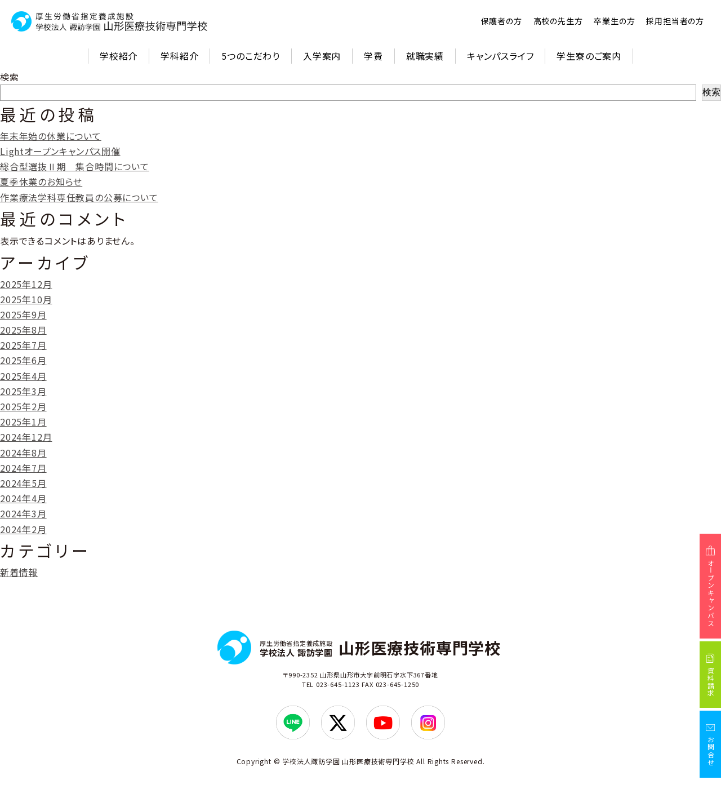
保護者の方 (501, 20)
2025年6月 (23, 360)
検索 (9, 76)
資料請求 (710, 682)
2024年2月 (23, 529)
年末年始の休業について (50, 136)
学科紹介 (179, 56)
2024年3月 (23, 513)
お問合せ (710, 751)
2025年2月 (23, 406)
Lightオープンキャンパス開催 (60, 151)
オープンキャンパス (710, 593)
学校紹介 (118, 56)
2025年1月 (23, 421)
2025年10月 (26, 299)
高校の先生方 (558, 20)
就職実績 (425, 56)
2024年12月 (26, 437)
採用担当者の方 (675, 20)
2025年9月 (23, 314)
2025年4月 (23, 376)
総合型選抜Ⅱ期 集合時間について (74, 166)
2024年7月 (23, 468)
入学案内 (322, 56)
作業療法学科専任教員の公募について (79, 197)
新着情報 (19, 572)
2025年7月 (23, 345)
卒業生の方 (614, 20)
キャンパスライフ (500, 56)
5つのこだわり (250, 56)
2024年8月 (23, 452)
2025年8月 (23, 329)
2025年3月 (23, 391)
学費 (373, 56)
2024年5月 (23, 483)
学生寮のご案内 (589, 56)
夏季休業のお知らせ (41, 181)
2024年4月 (23, 498)
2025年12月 (26, 284)
